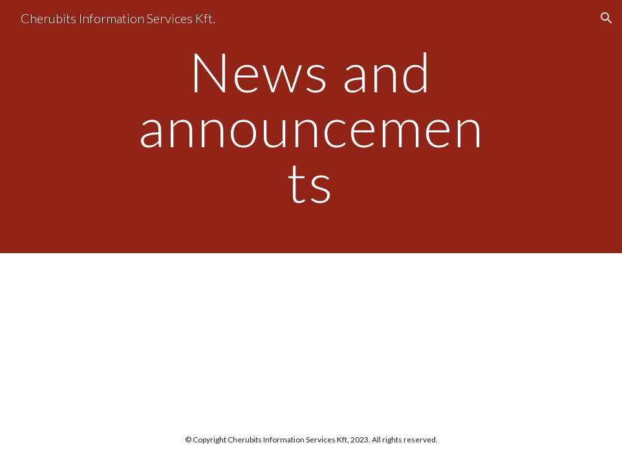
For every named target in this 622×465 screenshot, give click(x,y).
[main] (311, 126)
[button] (606, 18)
